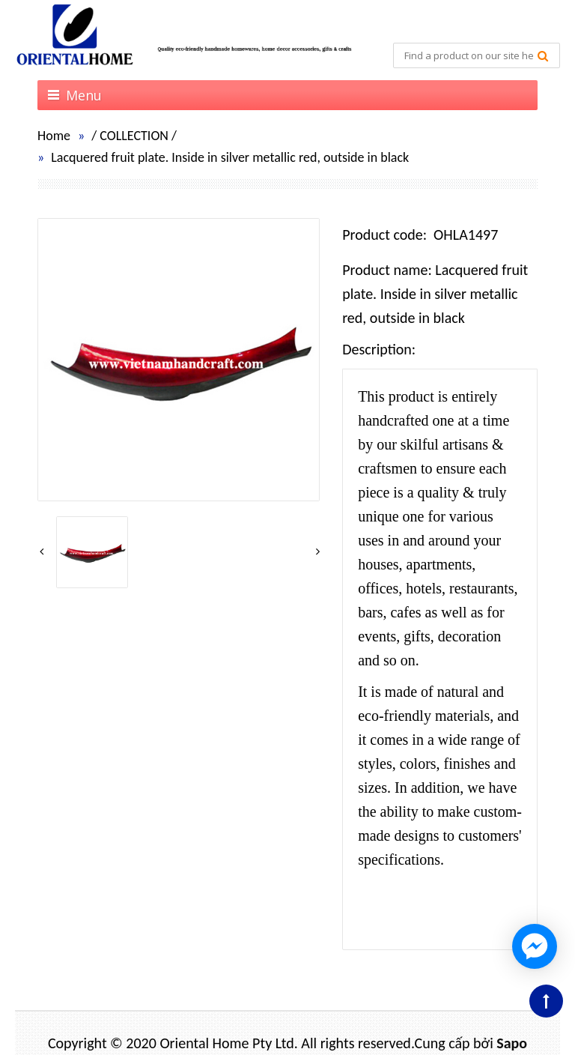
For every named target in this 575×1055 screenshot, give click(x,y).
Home (53, 135)
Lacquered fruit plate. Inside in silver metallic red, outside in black (230, 157)
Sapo (511, 1043)
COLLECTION (134, 135)
